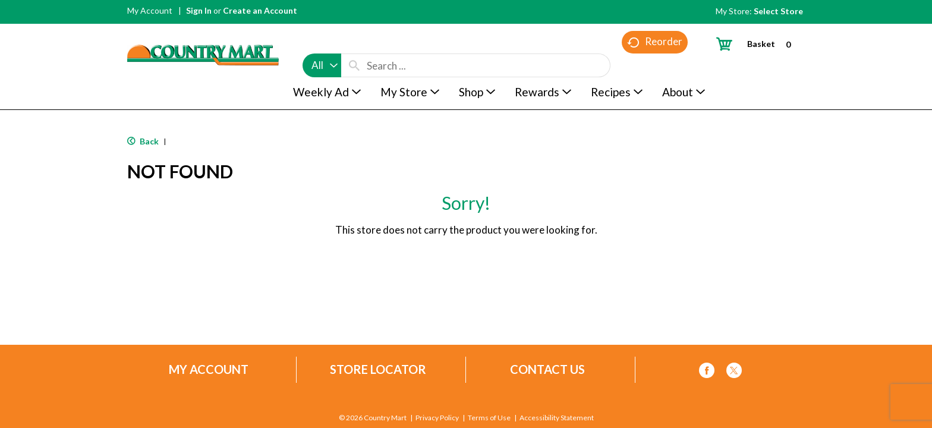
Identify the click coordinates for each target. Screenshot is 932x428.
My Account (149, 10)
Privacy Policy (437, 418)
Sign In (199, 10)
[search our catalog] (354, 43)
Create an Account (260, 10)
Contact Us (547, 369)
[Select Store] (779, 11)
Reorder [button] (654, 66)
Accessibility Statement (556, 418)
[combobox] (322, 43)
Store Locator (378, 369)
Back (143, 141)
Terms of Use (489, 418)
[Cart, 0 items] (758, 44)
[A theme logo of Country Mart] (203, 33)
